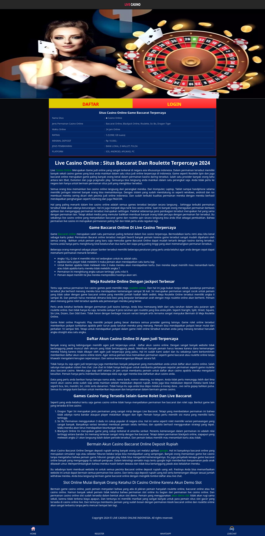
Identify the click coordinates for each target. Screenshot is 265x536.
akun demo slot (181, 495)
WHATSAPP (165, 530)
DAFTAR (90, 104)
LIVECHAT (232, 530)
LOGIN (174, 104)
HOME (33, 530)
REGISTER (99, 530)
